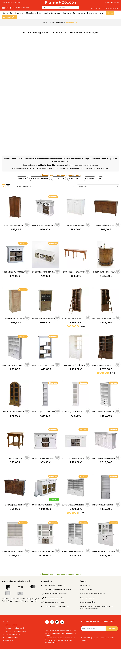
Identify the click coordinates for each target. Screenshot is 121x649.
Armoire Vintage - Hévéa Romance (15, 226)
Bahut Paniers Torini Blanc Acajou (45, 226)
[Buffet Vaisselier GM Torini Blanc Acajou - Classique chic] (75, 487)
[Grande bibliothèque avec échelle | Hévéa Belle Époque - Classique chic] (105, 347)
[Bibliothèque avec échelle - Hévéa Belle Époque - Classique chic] (75, 300)
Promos (26, 7)
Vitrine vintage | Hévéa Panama (15, 412)
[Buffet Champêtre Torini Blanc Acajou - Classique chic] (45, 487)
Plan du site (9, 641)
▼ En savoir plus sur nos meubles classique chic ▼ (60, 175)
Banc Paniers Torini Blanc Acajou (45, 272)
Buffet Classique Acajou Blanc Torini (105, 458)
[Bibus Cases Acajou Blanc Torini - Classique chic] (15, 347)
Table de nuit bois (15, 458)
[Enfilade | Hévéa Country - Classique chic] (15, 487)
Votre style (22, 178)
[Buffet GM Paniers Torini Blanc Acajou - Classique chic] (75, 440)
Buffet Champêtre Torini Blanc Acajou (45, 505)
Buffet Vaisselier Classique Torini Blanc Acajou (15, 552)
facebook (71, 633)
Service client (7, 2)
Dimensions (89, 178)
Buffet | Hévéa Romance (105, 226)
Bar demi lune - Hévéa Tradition (106, 272)
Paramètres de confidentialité (15, 631)
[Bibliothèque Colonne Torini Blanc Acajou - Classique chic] (45, 394)
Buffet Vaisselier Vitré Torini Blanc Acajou (45, 552)
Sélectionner (98, 186)
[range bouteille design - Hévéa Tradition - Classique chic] (45, 300)
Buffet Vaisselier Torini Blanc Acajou (75, 552)
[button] (112, 8)
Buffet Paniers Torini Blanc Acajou (45, 458)
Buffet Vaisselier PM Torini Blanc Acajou (105, 505)
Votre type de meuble (39, 178)
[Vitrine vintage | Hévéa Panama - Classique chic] (15, 394)
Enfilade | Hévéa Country (15, 505)
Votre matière (58, 178)
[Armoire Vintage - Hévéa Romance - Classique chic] (15, 207)
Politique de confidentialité (14, 628)
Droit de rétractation (12, 634)
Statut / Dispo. (74, 178)
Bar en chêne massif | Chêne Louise (15, 319)
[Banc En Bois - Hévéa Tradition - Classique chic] (75, 254)
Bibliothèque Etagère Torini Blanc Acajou (45, 365)
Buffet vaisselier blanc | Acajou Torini (105, 412)
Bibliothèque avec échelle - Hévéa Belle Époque (75, 319)
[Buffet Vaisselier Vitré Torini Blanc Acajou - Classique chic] (45, 533)
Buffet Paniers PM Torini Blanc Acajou (15, 272)
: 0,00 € (113, 8)
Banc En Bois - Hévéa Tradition (75, 272)
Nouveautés (17, 7)
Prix (100, 178)
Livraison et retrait (112, 2)
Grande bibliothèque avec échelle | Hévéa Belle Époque (105, 365)
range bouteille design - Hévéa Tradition (45, 319)
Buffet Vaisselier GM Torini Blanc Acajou (75, 505)
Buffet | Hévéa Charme (75, 226)
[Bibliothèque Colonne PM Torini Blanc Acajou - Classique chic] (75, 394)
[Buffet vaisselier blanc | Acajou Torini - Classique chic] (105, 394)
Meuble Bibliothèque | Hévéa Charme (75, 365)
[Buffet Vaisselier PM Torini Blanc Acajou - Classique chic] (105, 487)
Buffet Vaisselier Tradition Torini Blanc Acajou (105, 552)
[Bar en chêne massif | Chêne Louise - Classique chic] (15, 300)
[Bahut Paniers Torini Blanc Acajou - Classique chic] (45, 207)
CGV (6, 622)
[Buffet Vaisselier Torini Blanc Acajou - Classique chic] (75, 533)
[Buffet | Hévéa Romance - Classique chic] (105, 207)
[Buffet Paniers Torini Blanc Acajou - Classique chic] (45, 440)
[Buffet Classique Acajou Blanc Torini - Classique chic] (105, 440)
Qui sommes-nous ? (12, 637)
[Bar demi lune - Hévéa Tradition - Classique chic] (105, 254)
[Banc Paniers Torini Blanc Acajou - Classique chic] (45, 254)
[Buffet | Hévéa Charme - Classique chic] (75, 207)
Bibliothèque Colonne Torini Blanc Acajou (45, 412)
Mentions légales (11, 625)
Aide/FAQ (17, 2)
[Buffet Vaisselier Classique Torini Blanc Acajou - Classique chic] (15, 533)
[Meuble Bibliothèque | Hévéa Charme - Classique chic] (75, 347)
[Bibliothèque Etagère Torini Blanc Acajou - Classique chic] (45, 347)
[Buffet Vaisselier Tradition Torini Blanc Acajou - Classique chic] (105, 533)
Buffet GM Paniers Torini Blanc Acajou (75, 458)
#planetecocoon (51, 643)
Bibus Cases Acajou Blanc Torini (15, 365)
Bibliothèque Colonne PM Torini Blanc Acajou (75, 412)
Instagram (49, 635)
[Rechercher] (44, 7)
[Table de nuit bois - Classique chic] (15, 440)
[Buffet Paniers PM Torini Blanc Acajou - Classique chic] (15, 254)
